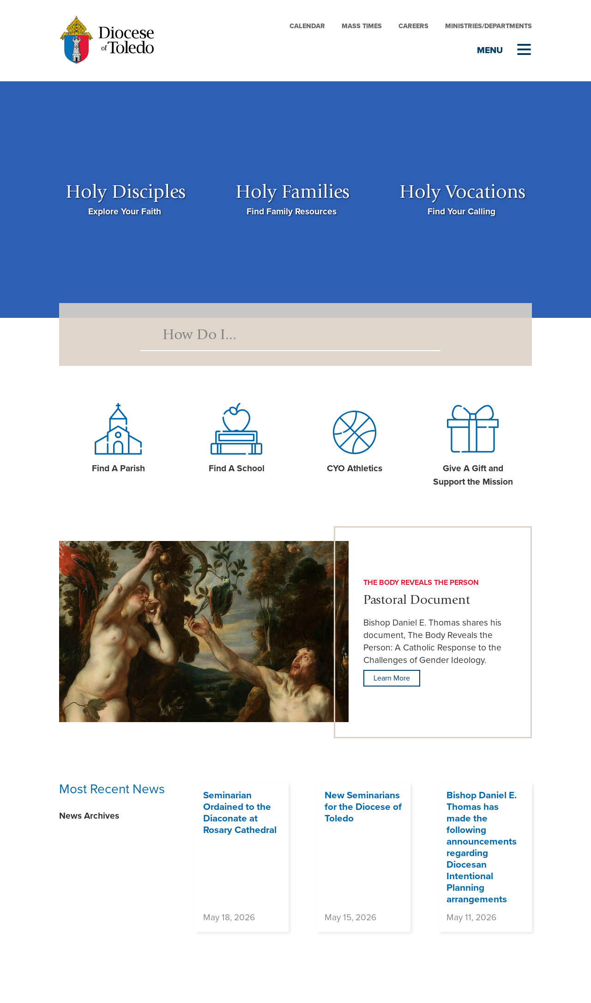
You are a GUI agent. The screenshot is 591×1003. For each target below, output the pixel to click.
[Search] (290, 334)
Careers (413, 26)
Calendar (307, 26)
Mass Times (362, 26)
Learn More (392, 678)
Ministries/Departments (488, 26)
